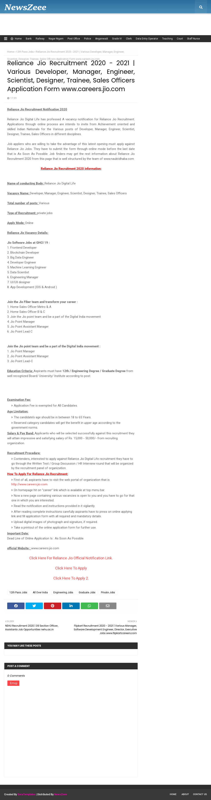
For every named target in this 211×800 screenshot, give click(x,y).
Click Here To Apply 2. (71, 578)
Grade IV (117, 38)
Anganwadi (101, 38)
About (185, 794)
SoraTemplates (26, 794)
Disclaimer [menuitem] (105, 21)
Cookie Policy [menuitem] (83, 21)
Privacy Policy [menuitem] (127, 21)
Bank (29, 38)
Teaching (167, 38)
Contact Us (200, 794)
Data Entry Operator (147, 38)
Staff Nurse (193, 38)
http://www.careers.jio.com (29, 484)
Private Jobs (108, 592)
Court (180, 38)
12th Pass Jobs (25, 51)
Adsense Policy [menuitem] (58, 21)
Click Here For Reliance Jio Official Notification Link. (71, 558)
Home (16, 38)
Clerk (129, 38)
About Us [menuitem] (34, 21)
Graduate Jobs (87, 592)
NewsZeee (60, 794)
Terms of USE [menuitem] (151, 21)
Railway (40, 38)
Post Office (74, 38)
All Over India (40, 592)
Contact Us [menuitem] (173, 21)
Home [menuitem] (13, 21)
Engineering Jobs (63, 592)
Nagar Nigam (56, 38)
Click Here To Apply (71, 568)
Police (87, 38)
